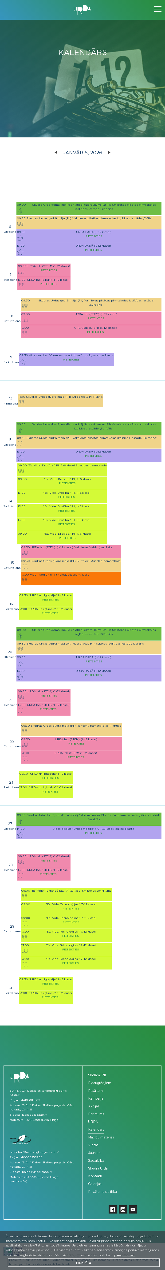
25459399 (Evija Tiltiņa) (42, 1119)
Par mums (96, 1114)
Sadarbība (96, 1160)
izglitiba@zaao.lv (34, 1114)
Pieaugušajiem (99, 1083)
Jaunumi (94, 1153)
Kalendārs (96, 1129)
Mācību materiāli (101, 1137)
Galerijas (95, 1184)
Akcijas (93, 1106)
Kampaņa (95, 1098)
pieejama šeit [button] (124, 1255)
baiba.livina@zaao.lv (37, 1171)
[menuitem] (121, 1075)
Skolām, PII (97, 1075)
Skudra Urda (98, 1168)
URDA (93, 1122)
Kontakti (95, 1176)
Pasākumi (95, 1091)
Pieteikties (94, 236)
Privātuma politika (102, 1192)
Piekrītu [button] (83, 1263)
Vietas (93, 1145)
